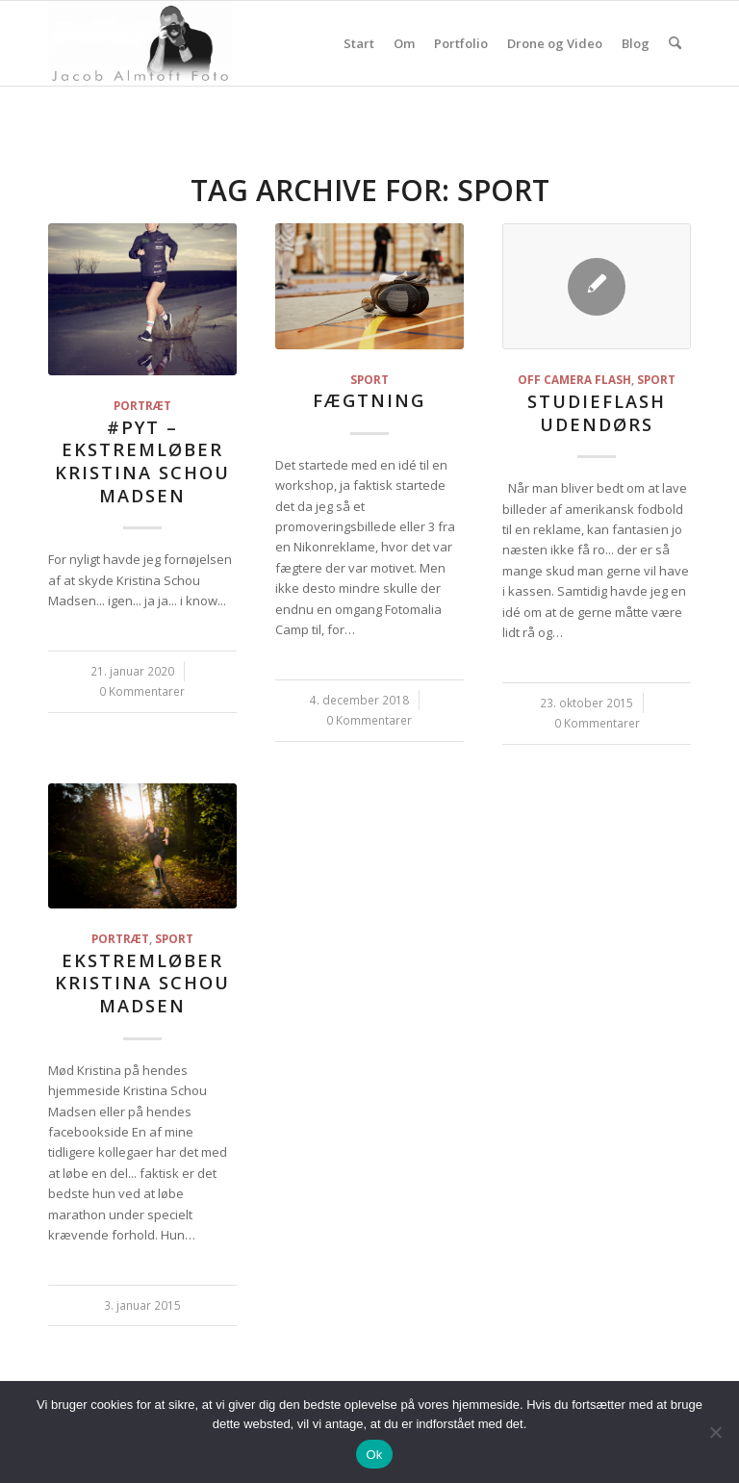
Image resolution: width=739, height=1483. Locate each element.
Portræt (142, 405)
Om (404, 43)
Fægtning (369, 400)
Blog (636, 43)
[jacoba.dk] (140, 43)
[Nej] (715, 1432)
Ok (374, 1454)
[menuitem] (675, 43)
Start (359, 43)
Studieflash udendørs (596, 413)
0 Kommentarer (142, 691)
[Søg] (675, 43)
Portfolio (461, 43)
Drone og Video (554, 43)
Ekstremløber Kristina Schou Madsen (142, 983)
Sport (369, 379)
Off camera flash (574, 379)
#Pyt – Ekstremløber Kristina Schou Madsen (142, 461)
